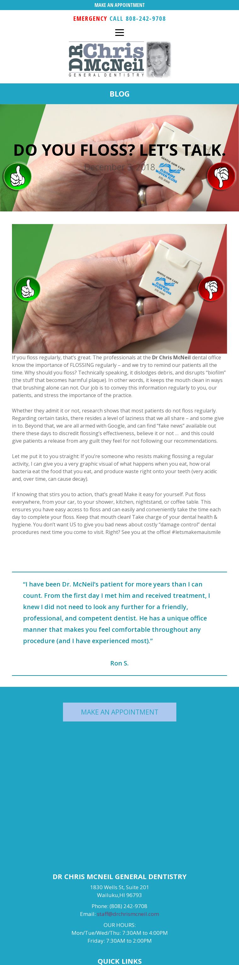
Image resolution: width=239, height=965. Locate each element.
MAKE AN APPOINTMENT (119, 5)
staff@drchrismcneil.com (128, 913)
